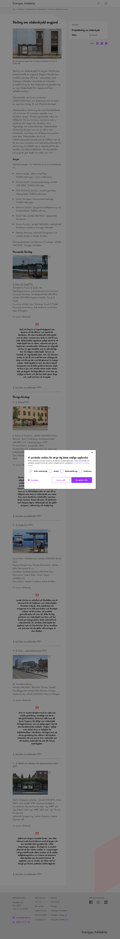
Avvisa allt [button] (60, 480)
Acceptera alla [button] (82, 480)
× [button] (92, 453)
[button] (33, 480)
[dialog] (60, 469)
